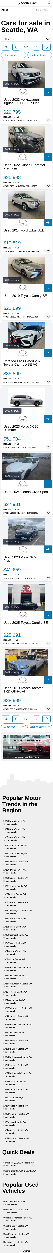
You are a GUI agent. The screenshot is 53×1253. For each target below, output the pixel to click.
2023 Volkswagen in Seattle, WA (17, 912)
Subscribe (47, 10)
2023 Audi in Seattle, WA (14, 960)
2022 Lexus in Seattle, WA (14, 1082)
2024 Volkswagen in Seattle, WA (17, 985)
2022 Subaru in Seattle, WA (15, 1034)
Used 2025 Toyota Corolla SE (25, 622)
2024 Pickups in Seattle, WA (15, 1017)
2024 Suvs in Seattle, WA (14, 830)
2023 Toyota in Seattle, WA (15, 887)
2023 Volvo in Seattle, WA (14, 920)
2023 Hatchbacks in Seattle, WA (17, 1026)
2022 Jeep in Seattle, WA (14, 1123)
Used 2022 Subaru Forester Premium (24, 166)
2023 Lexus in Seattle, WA (14, 895)
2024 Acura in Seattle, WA (15, 952)
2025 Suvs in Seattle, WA (14, 838)
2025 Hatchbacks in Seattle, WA (17, 1058)
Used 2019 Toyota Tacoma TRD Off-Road (23, 689)
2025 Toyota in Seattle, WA (15, 855)
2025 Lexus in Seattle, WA (14, 928)
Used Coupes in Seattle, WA (15, 1243)
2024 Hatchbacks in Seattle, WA (17, 969)
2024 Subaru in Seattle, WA (15, 977)
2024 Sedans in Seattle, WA (15, 863)
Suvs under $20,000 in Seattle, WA (18, 1164)
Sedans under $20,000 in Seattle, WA (19, 1172)
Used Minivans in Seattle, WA (16, 1235)
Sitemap (26, 1251)
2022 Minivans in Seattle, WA (16, 1139)
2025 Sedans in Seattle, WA (15, 903)
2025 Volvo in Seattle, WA (14, 944)
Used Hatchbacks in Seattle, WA (17, 1219)
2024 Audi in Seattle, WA (14, 1001)
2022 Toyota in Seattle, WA (15, 993)
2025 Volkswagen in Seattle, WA (17, 1009)
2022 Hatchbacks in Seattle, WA (17, 1074)
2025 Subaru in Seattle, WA (15, 936)
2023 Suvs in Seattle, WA (14, 822)
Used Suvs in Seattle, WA (14, 1203)
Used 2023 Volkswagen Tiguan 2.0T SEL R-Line (21, 101)
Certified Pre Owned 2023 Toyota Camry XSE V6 (22, 362)
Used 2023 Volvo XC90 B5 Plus (23, 559)
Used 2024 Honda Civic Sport (25, 492)
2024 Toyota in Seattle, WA (15, 847)
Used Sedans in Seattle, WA (15, 1211)
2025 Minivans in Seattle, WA (16, 1115)
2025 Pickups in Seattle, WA (15, 1066)
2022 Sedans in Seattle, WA (15, 1042)
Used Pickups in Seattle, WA (15, 1227)
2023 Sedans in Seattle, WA (15, 879)
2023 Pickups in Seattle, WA (15, 1050)
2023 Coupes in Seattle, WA (15, 1107)
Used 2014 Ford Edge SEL (23, 230)
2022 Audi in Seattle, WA (14, 1099)
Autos (4, 10)
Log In (38, 10)
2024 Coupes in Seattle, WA (15, 1131)
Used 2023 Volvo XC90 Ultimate (20, 428)
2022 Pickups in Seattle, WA (15, 1091)
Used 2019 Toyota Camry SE (25, 295)
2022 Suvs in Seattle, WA (14, 871)
